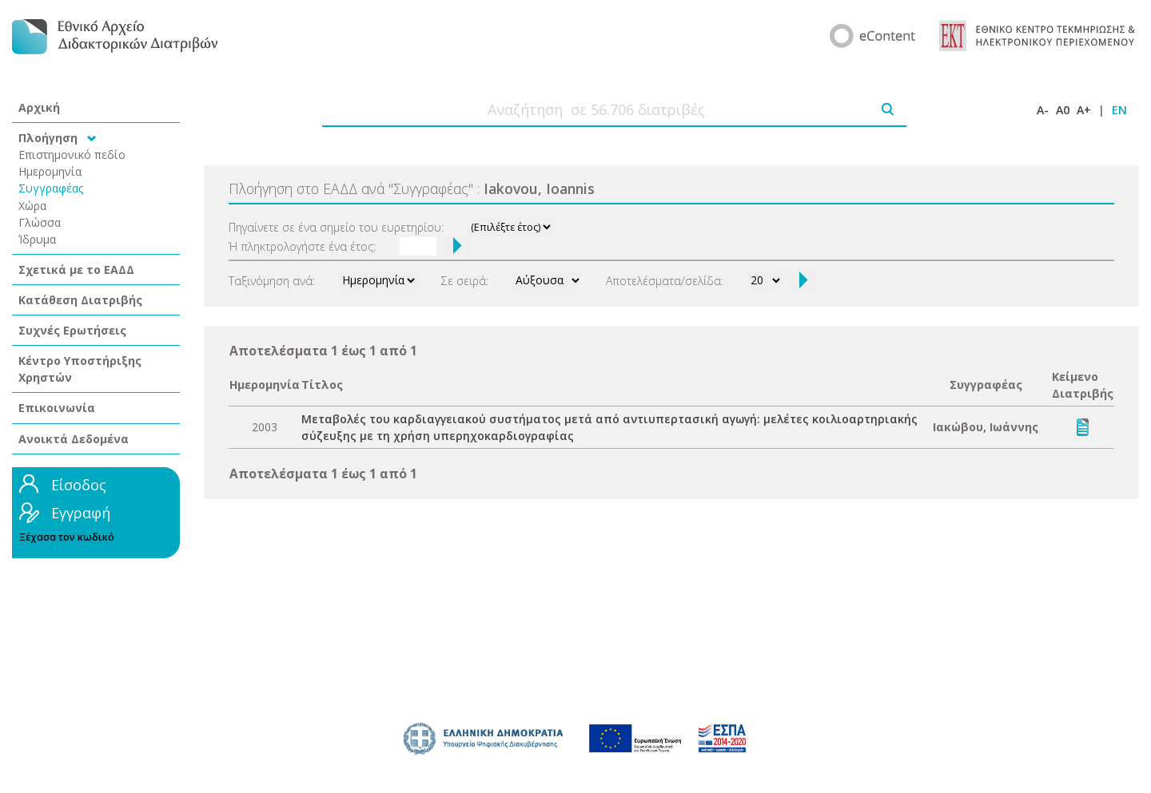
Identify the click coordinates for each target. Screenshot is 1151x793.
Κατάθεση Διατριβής (80, 299)
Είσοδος (78, 484)
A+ (1084, 109)
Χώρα (32, 205)
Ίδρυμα (37, 239)
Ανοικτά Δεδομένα (73, 438)
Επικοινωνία (56, 407)
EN (1119, 109)
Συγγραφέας (51, 188)
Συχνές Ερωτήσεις (72, 330)
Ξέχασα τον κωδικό (66, 537)
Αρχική (39, 107)
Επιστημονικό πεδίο (71, 154)
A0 (1062, 109)
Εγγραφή (80, 512)
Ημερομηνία (50, 171)
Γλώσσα (39, 222)
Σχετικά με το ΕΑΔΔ (76, 269)
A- (1043, 109)
